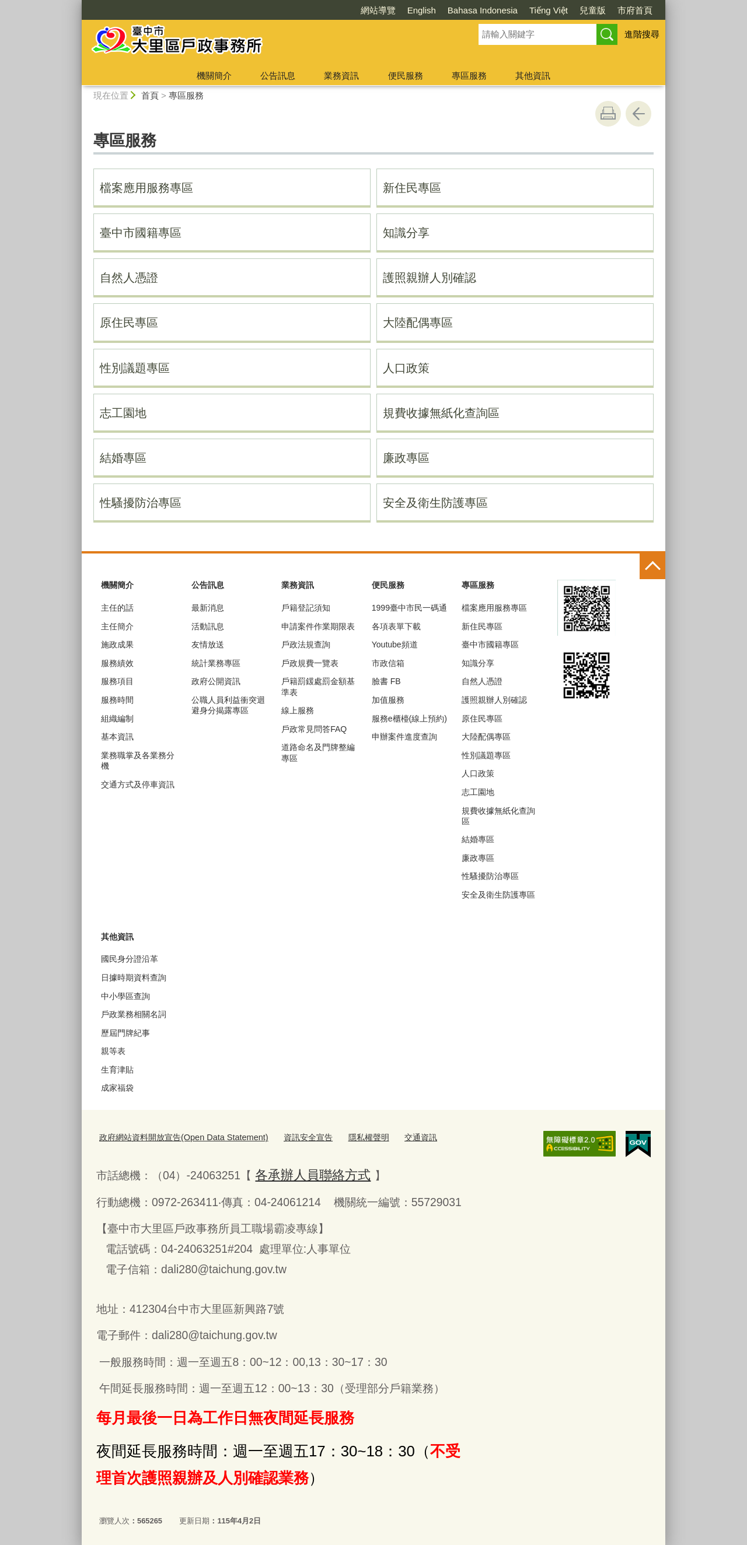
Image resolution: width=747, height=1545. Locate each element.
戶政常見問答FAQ (314, 729)
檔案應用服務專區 (146, 187)
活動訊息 (207, 626)
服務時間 (117, 700)
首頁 (150, 95)
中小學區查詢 (125, 996)
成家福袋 (117, 1087)
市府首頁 (634, 10)
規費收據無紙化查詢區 (441, 413)
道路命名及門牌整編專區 (318, 752)
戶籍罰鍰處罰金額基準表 (318, 686)
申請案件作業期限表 (318, 626)
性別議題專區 (135, 368)
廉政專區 (406, 457)
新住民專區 (412, 187)
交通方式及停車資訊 (137, 784)
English (421, 10)
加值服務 (388, 700)
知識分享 (406, 232)
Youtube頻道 (395, 644)
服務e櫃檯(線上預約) (409, 718)
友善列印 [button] (608, 114)
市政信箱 (388, 663)
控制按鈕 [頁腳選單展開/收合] (652, 566)
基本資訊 (117, 736)
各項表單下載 (396, 626)
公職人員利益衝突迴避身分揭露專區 (228, 705)
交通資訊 (398, 1136)
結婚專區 (123, 457)
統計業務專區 (215, 663)
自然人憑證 (129, 277)
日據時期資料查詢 (133, 977)
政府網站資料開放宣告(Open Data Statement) (176, 1136)
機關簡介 (214, 75)
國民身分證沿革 (129, 959)
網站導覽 (378, 10)
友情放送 (207, 644)
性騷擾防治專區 (140, 502)
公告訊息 (277, 75)
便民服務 (405, 75)
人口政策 (406, 368)
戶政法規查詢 (305, 644)
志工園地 (123, 413)
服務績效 (117, 663)
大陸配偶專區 (418, 322)
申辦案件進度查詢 (404, 736)
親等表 (113, 1051)
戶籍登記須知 (305, 607)
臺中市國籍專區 (140, 232)
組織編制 (117, 718)
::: (77, 5)
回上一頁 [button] (638, 114)
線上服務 (297, 710)
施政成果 (117, 644)
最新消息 (207, 607)
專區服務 (469, 75)
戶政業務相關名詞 (133, 1014)
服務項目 (117, 681)
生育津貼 (117, 1069)
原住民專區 (129, 322)
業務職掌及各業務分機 (137, 760)
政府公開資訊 (215, 681)
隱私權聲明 (348, 1136)
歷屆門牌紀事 (125, 1033)
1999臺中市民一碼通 (409, 607)
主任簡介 (117, 626)
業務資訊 (341, 75)
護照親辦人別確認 (429, 277)
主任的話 (117, 607)
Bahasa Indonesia (483, 10)
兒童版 (593, 10)
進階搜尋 (641, 34)
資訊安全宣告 (291, 1136)
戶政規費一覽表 (309, 663)
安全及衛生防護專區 (435, 502)
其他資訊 (532, 75)
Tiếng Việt (548, 10)
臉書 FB (386, 681)
